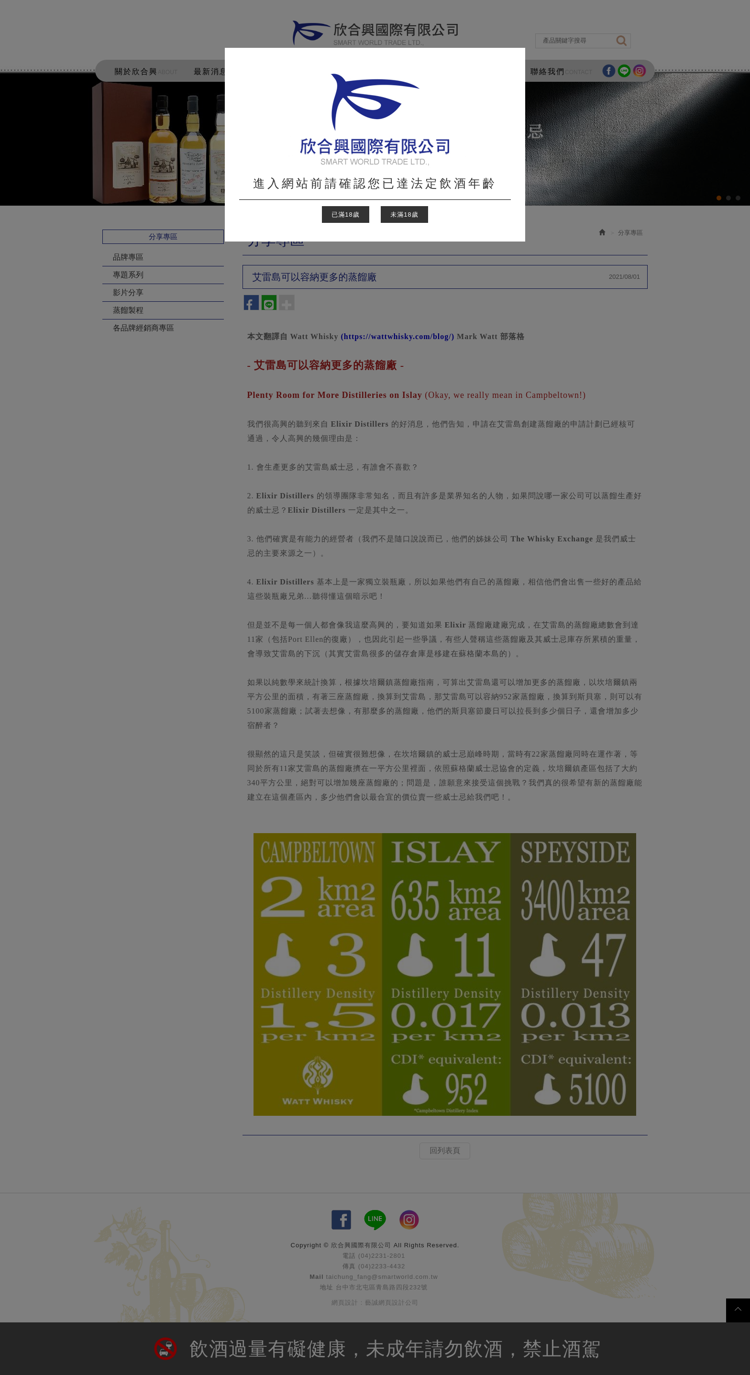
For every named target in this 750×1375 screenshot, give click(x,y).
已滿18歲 (345, 214)
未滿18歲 (404, 214)
